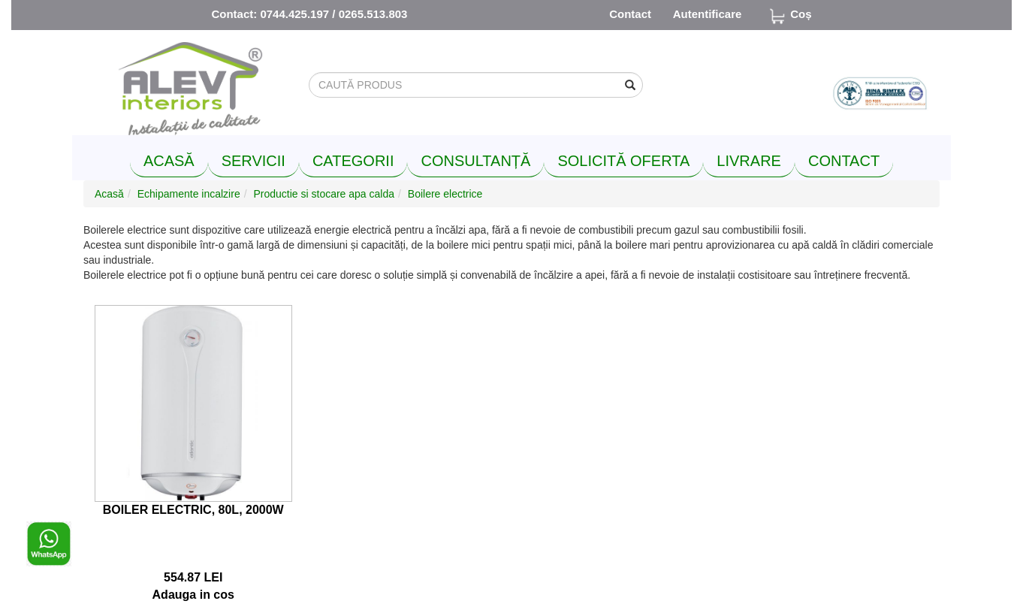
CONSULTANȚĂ (475, 161)
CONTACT (844, 161)
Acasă (109, 194)
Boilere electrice (445, 194)
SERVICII (253, 161)
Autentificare (707, 14)
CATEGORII (353, 161)
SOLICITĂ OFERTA (623, 161)
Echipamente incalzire (188, 194)
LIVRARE (749, 161)
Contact (630, 14)
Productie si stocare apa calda (323, 194)
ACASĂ (169, 161)
